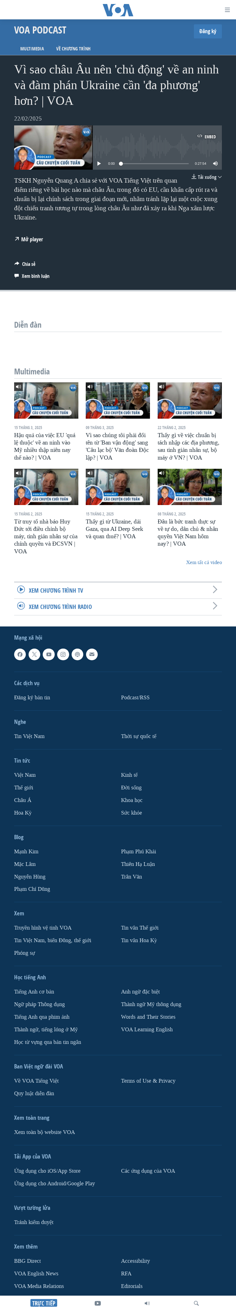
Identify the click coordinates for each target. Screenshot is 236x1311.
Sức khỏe (131, 812)
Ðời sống (131, 787)
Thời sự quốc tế (138, 736)
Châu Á (22, 800)
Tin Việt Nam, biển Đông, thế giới (52, 940)
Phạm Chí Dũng (32, 889)
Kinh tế (129, 774)
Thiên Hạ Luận (138, 863)
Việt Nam (25, 774)
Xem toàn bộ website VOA (44, 1132)
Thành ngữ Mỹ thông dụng (151, 1004)
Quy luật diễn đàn (34, 1093)
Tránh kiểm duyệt (33, 1222)
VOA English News (36, 1273)
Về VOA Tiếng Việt (36, 1080)
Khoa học (132, 800)
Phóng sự (24, 953)
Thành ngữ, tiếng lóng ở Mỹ (46, 1029)
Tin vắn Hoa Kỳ (139, 940)
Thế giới (23, 787)
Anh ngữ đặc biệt (140, 991)
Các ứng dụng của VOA (148, 1171)
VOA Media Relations (39, 1285)
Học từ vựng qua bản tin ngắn (47, 1042)
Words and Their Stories (148, 1017)
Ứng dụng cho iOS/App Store (47, 1171)
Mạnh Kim (26, 851)
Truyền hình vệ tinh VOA (43, 927)
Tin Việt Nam (29, 736)
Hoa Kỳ (23, 812)
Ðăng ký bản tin (32, 697)
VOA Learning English (147, 1029)
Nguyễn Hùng (29, 876)
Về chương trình (73, 48)
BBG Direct (27, 1261)
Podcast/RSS (135, 697)
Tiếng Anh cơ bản (34, 991)
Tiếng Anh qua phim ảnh (41, 1017)
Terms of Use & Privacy (148, 1080)
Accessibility (135, 1261)
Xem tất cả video (204, 562)
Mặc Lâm (25, 863)
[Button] (24, 266)
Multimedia (32, 48)
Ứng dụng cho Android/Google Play (54, 1183)
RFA (126, 1273)
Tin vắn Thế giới (140, 927)
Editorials (132, 1285)
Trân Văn (131, 876)
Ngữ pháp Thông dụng (39, 1004)
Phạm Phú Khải (138, 851)
